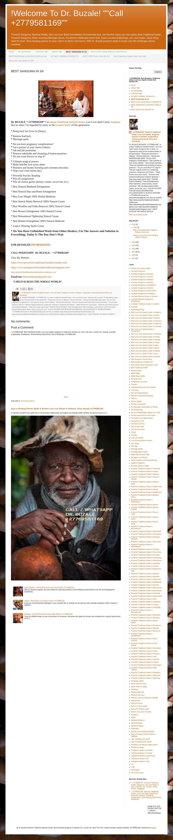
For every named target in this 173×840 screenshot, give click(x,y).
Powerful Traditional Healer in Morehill (145, 585)
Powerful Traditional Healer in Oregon (145, 605)
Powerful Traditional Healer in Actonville (145, 469)
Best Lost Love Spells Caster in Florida (145, 337)
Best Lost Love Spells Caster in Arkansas (146, 321)
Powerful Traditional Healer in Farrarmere (146, 552)
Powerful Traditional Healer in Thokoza (145, 654)
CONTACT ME (41, 52)
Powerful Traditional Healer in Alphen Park (146, 487)
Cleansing (134, 390)
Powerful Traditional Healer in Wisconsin (146, 675)
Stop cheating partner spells (141, 742)
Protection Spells (137, 681)
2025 (134, 224)
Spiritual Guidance (138, 720)
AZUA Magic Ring (137, 310)
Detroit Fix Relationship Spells (142, 396)
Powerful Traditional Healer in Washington (146, 665)
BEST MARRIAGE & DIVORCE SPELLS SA (28, 56)
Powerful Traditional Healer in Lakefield (145, 563)
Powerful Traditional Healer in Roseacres (146, 625)
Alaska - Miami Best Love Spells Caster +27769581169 (44, 601)
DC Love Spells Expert (139, 393)
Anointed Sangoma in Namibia (142, 282)
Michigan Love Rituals (139, 457)
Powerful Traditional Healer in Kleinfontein (146, 560)
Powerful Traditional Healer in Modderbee (146, 582)
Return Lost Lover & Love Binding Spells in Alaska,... (145, 236)
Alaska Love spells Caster (140, 268)
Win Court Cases (137, 773)
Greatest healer (63, 125)
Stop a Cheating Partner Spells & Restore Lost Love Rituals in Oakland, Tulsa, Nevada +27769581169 (57, 409)
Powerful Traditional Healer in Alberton (145, 474)
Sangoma (115, 121)
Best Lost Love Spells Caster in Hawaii (145, 342)
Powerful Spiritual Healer (140, 466)
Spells (133, 717)
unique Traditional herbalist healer (67, 121)
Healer (133, 432)
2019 (134, 258)
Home (11, 52)
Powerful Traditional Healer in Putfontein (146, 615)
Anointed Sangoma (138, 271)
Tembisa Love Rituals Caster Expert (144, 745)
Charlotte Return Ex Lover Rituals (143, 387)
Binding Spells (136, 371)
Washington (135, 770)
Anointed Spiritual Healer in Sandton (144, 296)
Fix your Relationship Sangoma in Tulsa (145, 412)
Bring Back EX (136, 379)
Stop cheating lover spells (140, 739)
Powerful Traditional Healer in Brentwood (146, 531)
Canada (134, 384)
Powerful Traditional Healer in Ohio (144, 599)
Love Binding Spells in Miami (141, 441)
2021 (134, 252)
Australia (134, 307)
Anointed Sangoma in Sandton (142, 288)
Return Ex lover (137, 703)
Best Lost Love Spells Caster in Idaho (145, 345)
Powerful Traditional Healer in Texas (144, 651)
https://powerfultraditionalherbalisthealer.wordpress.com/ (33, 272)
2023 (134, 245)
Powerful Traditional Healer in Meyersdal (146, 579)
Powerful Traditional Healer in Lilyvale (145, 566)
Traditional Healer (137, 747)
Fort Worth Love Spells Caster (142, 418)
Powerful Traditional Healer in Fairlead (145, 549)
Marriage (134, 446)
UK (132, 764)
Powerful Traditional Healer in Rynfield (145, 628)
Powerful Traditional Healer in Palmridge (146, 607)
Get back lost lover (138, 424)
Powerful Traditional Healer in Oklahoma (146, 602)
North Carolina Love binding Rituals (144, 460)
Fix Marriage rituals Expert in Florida (144, 407)
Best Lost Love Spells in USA (21, 61)
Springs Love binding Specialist (142, 731)
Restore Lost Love (137, 695)
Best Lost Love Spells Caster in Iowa (144, 354)
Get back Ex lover (137, 421)
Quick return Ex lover (139, 684)
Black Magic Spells (138, 376)
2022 (134, 249)
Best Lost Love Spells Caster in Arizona (145, 318)
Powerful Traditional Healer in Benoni (144, 505)
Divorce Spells (136, 401)
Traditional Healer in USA (140, 761)
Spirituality (135, 729)
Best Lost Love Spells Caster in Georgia (145, 340)
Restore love (135, 701)
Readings (134, 689)
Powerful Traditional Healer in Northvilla (145, 593)
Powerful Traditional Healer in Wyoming (145, 678)
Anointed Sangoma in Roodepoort (143, 285)
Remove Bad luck (137, 692)
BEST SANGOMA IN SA (76, 52)
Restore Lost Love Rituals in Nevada (144, 698)
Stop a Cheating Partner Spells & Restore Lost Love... (145, 231)
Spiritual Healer (136, 723)
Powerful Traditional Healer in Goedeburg (146, 558)
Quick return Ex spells (139, 687)
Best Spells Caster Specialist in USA (144, 365)
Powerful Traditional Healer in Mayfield (145, 577)
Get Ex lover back (137, 426)
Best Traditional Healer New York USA (130, 56)
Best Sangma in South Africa (141, 359)
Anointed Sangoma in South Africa (143, 291)
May (135, 227)
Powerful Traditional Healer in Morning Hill (146, 588)
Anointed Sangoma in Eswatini (142, 274)
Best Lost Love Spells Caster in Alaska (145, 315)
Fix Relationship (137, 410)
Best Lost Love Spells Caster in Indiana (145, 351)
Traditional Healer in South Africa (143, 756)
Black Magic (135, 373)
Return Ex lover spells (139, 706)
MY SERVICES (24, 52)
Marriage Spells (137, 449)
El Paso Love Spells (138, 404)
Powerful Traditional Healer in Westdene (146, 673)
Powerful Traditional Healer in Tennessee (146, 648)
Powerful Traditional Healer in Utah (144, 656)
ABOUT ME (57, 52)
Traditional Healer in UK (140, 759)
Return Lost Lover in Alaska (141, 712)
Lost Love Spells (137, 438)
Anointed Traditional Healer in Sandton (145, 304)
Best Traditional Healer (139, 368)
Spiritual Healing (137, 726)
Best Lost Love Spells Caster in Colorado (146, 326)
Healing (134, 435)
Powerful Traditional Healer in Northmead (146, 591)
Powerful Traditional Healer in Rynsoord (145, 631)
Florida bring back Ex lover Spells (143, 415)
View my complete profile (138, 215)
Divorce (134, 398)
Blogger (153, 828)
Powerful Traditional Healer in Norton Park (146, 596)
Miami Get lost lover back (140, 455)
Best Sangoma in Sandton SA (142, 362)
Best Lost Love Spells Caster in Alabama (146, 312)
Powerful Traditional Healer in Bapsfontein (146, 492)
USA (133, 767)
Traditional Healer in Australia (142, 750)
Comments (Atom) (27, 401)
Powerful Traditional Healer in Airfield (144, 471)
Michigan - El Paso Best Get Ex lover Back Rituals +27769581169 (48, 614)
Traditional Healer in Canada (141, 753)
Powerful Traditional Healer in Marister (145, 574)
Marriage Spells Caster (139, 452)
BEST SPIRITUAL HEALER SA (96, 56)
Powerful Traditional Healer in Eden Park (146, 542)
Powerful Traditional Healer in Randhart (145, 618)
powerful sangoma (138, 463)
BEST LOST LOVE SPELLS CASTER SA (108, 52)
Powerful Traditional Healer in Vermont (145, 659)
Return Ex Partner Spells (140, 709)
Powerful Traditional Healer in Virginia (145, 662)
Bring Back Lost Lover (139, 382)
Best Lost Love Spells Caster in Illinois (145, 348)
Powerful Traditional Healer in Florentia (145, 555)
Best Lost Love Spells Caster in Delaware (146, 334)
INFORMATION (40, 244)
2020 (134, 255)
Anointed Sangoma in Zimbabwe (143, 294)
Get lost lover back (138, 429)
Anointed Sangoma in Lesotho (142, 277)
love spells (135, 443)
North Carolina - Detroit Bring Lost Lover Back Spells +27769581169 (49, 587)
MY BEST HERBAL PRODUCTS (65, 56)
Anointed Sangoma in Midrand (142, 280)
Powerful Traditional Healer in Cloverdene (146, 534)
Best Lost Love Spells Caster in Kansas (145, 356)
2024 (134, 242)
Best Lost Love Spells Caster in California (146, 324)
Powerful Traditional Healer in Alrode (144, 489)
